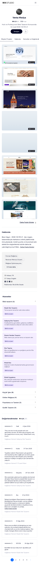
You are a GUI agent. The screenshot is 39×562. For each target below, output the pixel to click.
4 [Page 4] (23, 560)
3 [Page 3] (19, 560)
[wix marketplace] (8, 3)
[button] (19, 54)
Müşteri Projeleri (6, 39)
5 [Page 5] (26, 560)
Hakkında (17, 39)
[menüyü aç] (35, 2)
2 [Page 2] (15, 560)
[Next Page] (30, 559)
